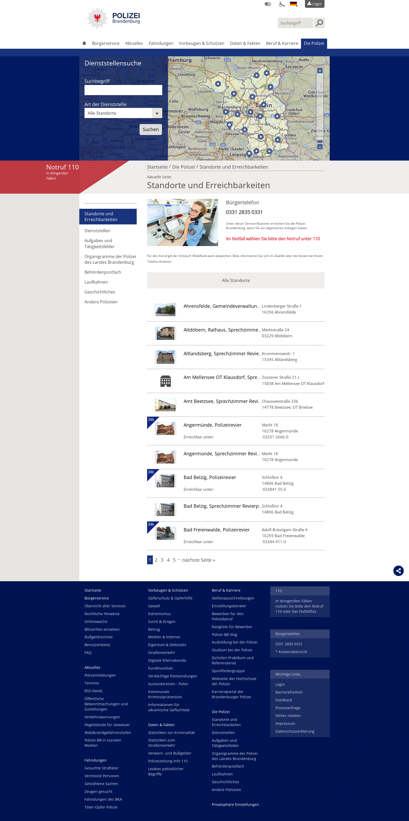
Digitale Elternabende (167, 660)
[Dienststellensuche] (268, 4)
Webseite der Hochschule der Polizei (234, 681)
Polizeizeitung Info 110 (168, 760)
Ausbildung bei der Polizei (235, 642)
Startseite (157, 165)
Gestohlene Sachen (101, 783)
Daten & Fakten (245, 43)
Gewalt (154, 605)
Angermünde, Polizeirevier (213, 425)
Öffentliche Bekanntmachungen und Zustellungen (106, 704)
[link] (113, 27)
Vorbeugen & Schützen (201, 43)
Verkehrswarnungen (102, 716)
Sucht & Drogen (162, 621)
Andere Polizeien (101, 302)
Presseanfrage (287, 707)
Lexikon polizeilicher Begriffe (166, 771)
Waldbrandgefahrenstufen (108, 732)
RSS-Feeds (94, 690)
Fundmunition (160, 668)
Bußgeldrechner (99, 636)
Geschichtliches (100, 292)
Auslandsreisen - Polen (168, 683)
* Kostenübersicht (291, 651)
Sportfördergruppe (228, 670)
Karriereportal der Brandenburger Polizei (231, 694)
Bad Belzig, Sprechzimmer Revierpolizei (227, 506)
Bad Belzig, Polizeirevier (210, 477)
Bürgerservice (105, 43)
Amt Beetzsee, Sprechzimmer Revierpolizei (230, 401)
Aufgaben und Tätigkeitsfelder (100, 243)
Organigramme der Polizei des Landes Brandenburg (110, 259)
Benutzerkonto (97, 644)
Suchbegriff (97, 81)
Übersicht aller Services (105, 605)
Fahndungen (161, 43)
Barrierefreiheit (289, 692)
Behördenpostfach (103, 272)
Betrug (154, 629)
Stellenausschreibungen (233, 598)
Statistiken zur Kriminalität (171, 732)
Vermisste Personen (102, 775)
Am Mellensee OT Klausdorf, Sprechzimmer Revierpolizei (246, 377)
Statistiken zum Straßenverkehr (161, 743)
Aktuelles (134, 43)
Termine (92, 683)
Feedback (283, 699)
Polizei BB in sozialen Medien (103, 743)
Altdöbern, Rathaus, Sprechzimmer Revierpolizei (236, 330)
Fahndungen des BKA (103, 799)
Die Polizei (314, 43)
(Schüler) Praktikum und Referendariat (233, 660)
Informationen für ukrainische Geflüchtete (169, 707)
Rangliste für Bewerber (232, 626)
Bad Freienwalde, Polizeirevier (217, 529)
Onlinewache (96, 621)
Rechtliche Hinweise (102, 613)
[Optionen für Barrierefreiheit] (281, 4)
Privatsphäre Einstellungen (235, 804)
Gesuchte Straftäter (102, 767)
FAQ (88, 652)
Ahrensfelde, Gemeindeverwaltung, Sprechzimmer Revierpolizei (253, 306)
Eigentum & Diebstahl (167, 644)
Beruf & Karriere (282, 43)
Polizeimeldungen (100, 675)
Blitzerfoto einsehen (102, 629)
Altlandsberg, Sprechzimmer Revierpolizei (229, 353)
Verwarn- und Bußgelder (169, 753)
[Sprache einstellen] (293, 4)
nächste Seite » (198, 560)
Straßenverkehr (161, 652)
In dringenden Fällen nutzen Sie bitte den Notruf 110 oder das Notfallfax (299, 606)
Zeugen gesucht (98, 791)
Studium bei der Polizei (232, 649)
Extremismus (159, 613)
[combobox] (123, 113)
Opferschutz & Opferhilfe (170, 598)
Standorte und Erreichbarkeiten (234, 165)
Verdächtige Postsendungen (172, 675)
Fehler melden (288, 715)
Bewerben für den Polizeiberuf (228, 616)
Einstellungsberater (229, 605)
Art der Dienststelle (106, 104)
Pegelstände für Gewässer (107, 724)
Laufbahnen (96, 282)
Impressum (285, 723)
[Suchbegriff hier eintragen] (295, 23)
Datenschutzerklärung (294, 731)
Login (280, 684)
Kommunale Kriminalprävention (165, 694)
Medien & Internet (164, 636)
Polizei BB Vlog (224, 634)
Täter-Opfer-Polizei (101, 807)
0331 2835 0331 (244, 212)
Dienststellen (97, 231)
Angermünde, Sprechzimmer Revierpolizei (230, 453)
